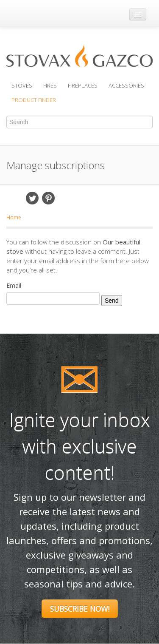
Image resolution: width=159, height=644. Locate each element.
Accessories (126, 85)
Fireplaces (83, 85)
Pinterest (48, 198)
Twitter (32, 198)
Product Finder (33, 100)
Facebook (16, 198)
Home (13, 217)
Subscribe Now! (79, 609)
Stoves (21, 85)
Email (64, 198)
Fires (50, 85)
